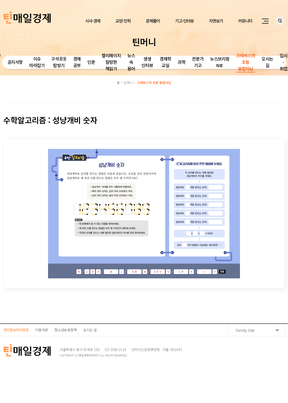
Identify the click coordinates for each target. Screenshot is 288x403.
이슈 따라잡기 (37, 62)
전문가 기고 (197, 62)
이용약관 (41, 329)
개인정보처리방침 (16, 329)
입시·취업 (283, 62)
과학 (181, 62)
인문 (91, 62)
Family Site (245, 330)
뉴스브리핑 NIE (219, 62)
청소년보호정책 (65, 329)
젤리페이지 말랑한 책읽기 (111, 62)
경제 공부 (77, 62)
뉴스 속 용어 (131, 62)
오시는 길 (267, 62)
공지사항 (15, 62)
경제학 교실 (165, 62)
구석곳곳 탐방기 (58, 62)
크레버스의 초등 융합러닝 (245, 62)
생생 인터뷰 (147, 62)
